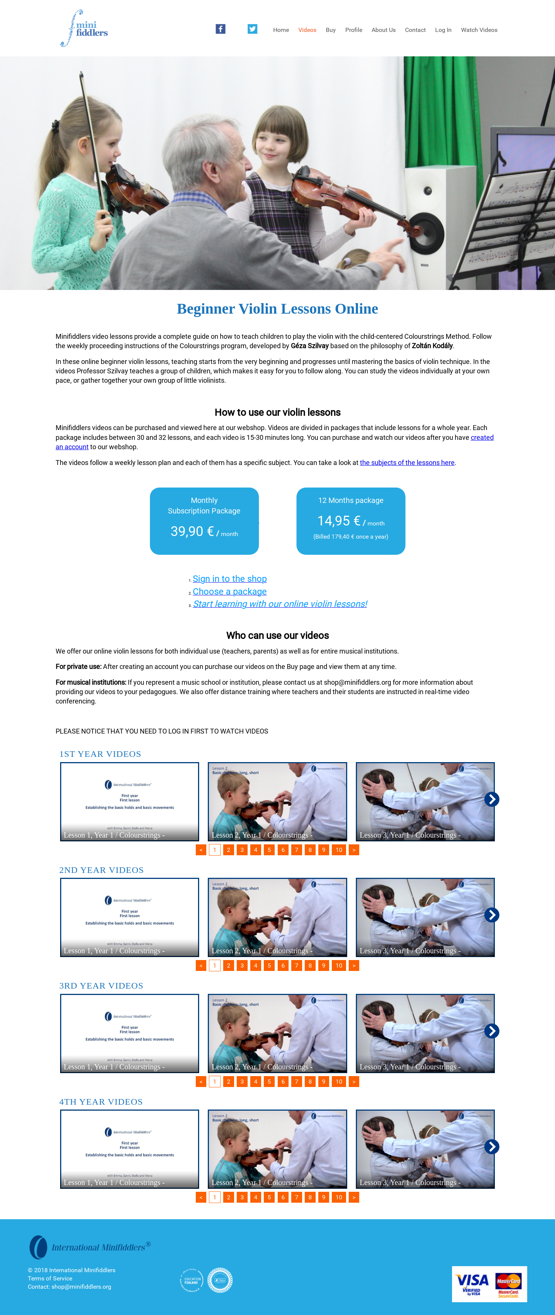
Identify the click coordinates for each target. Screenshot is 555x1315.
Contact (415, 29)
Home (281, 29)
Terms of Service (50, 1278)
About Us (384, 29)
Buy (331, 29)
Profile (353, 29)
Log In (443, 29)
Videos (307, 29)
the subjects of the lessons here (407, 463)
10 (339, 849)
